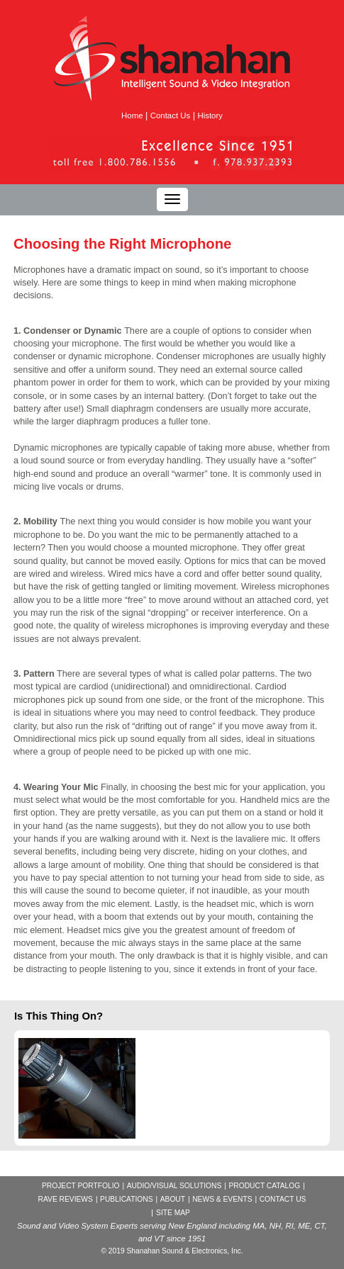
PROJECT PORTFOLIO (81, 1186)
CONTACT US (283, 1199)
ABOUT (172, 1199)
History (209, 115)
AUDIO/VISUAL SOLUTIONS (174, 1186)
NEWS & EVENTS (222, 1199)
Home (132, 115)
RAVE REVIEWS (65, 1199)
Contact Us (170, 115)
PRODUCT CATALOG (264, 1186)
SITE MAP (173, 1213)
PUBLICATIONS (126, 1199)
